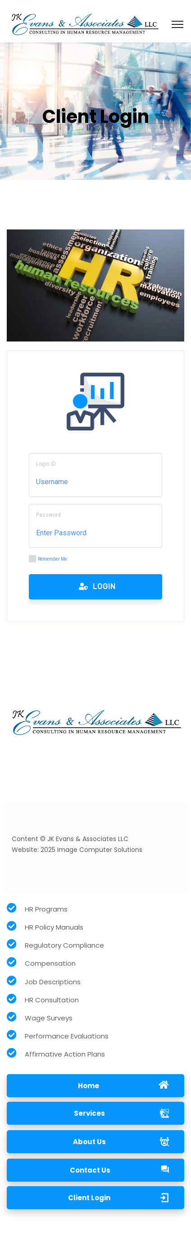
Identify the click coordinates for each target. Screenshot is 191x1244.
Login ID (46, 464)
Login (97, 586)
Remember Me (48, 558)
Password (48, 515)
